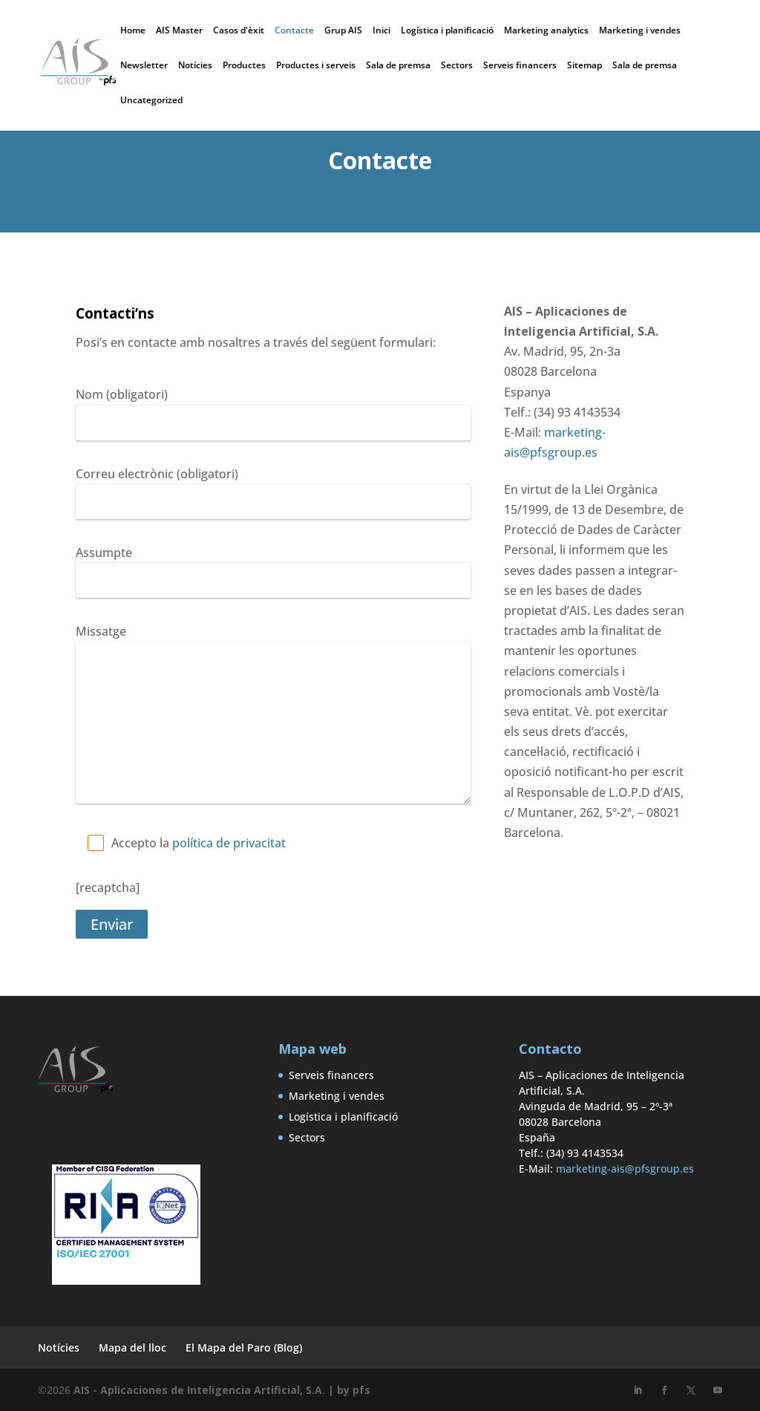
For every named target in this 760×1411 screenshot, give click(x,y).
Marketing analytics (546, 31)
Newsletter (144, 66)
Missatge (101, 631)
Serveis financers (520, 66)
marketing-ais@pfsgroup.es (625, 1168)
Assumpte (104, 552)
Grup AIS (343, 31)
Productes (244, 66)
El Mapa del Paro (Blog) (244, 1347)
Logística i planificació (447, 31)
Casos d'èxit (238, 31)
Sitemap (584, 66)
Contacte (294, 31)
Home (132, 31)
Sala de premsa (398, 66)
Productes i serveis (316, 66)
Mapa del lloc (132, 1347)
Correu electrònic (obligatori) (157, 474)
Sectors (457, 66)
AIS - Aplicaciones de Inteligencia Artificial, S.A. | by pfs (221, 1390)
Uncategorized (151, 101)
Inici (381, 31)
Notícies (195, 66)
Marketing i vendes (640, 31)
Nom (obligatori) (122, 394)
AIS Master (179, 31)
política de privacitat (229, 843)
